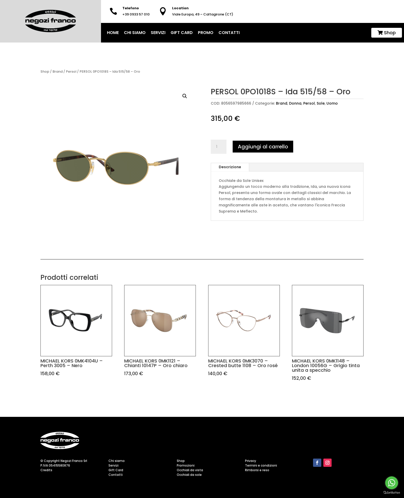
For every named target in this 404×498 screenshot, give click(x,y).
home (113, 33)
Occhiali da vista (190, 470)
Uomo (332, 103)
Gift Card (182, 33)
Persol (71, 71)
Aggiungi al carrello (263, 146)
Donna (295, 103)
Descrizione (230, 167)
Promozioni (186, 465)
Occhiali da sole (189, 474)
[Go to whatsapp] (391, 482)
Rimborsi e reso (257, 470)
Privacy (250, 461)
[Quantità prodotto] (218, 147)
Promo (205, 33)
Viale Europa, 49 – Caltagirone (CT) (202, 14)
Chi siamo (135, 33)
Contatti (229, 33)
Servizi (158, 33)
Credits (46, 470)
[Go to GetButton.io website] (391, 492)
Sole (321, 103)
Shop (386, 32)
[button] (184, 96)
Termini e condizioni (261, 465)
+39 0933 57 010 (136, 14)
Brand (58, 71)
